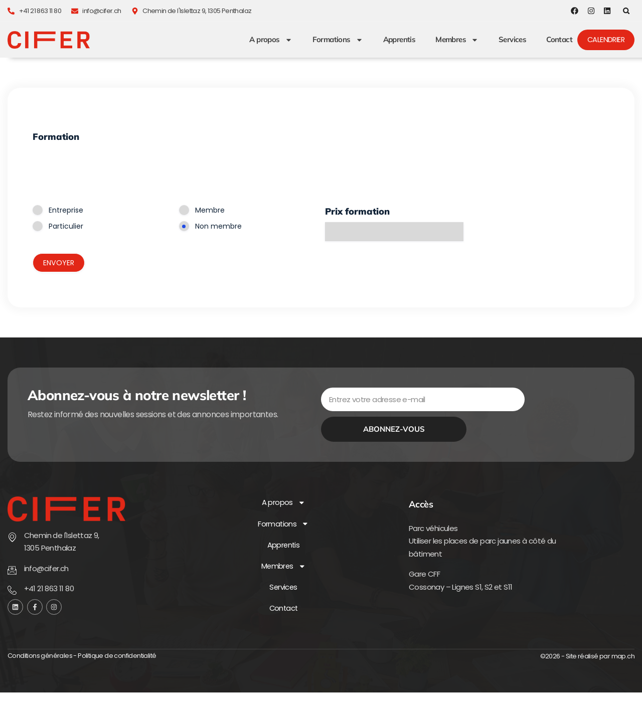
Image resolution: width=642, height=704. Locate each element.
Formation (56, 137)
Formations (336, 40)
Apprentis (398, 40)
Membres (455, 40)
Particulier (66, 227)
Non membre (218, 227)
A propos (269, 40)
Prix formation (357, 212)
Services (511, 40)
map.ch (622, 668)
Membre (210, 211)
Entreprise (66, 211)
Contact (558, 40)
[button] (626, 11)
